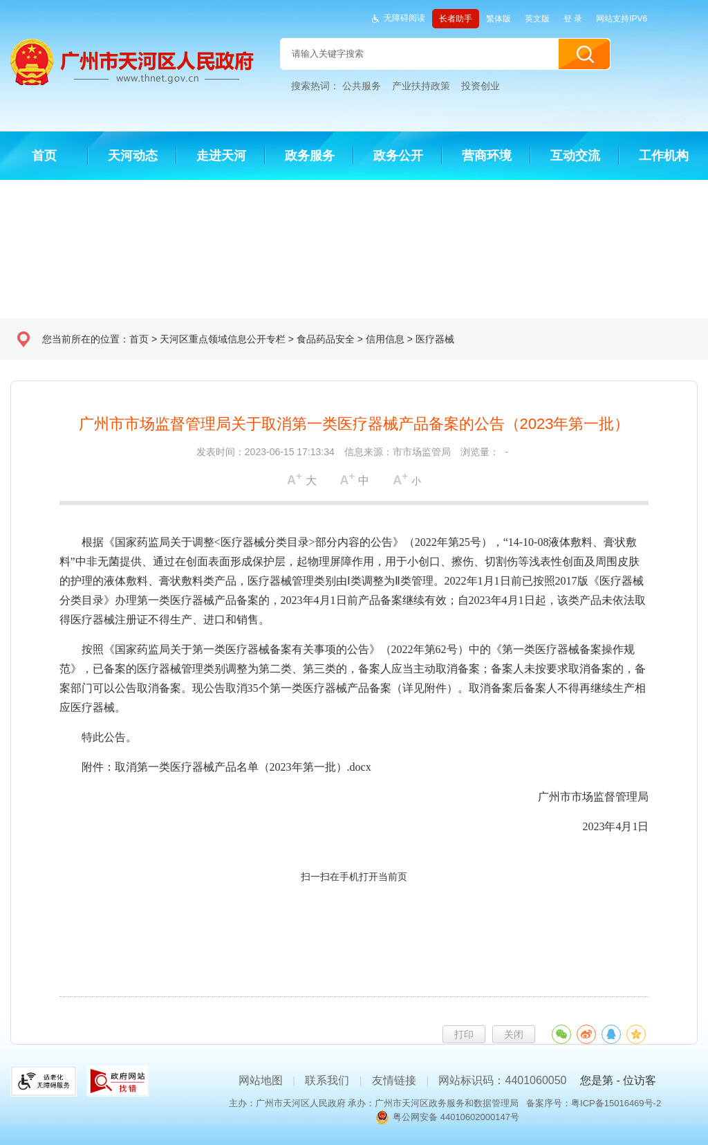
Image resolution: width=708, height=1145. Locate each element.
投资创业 (480, 85)
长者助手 (455, 19)
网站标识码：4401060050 (502, 1080)
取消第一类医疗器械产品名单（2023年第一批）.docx (243, 767)
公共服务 (361, 85)
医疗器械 (435, 339)
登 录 (572, 19)
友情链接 (394, 1080)
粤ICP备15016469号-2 (616, 1103)
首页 (139, 339)
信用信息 (385, 339)
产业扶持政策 (421, 85)
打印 (464, 1034)
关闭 (513, 1034)
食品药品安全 (326, 339)
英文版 (537, 19)
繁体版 (498, 19)
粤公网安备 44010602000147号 (456, 1117)
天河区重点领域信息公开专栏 (223, 339)
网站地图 (261, 1080)
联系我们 (327, 1080)
